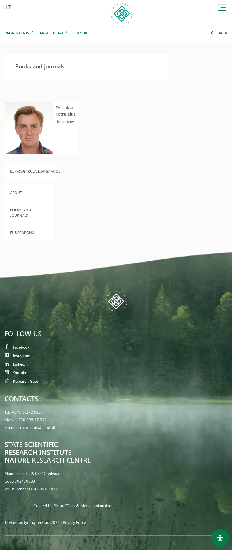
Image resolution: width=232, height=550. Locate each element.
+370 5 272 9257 (27, 412)
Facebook (17, 347)
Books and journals (20, 212)
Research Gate (21, 381)
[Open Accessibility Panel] (220, 538)
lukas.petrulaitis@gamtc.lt (29, 171)
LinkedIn (16, 364)
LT (8, 7)
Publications (22, 232)
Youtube (16, 372)
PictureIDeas (64, 505)
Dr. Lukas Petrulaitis (66, 111)
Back (219, 33)
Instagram (17, 355)
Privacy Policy (74, 522)
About (16, 192)
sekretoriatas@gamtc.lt (35, 427)
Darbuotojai (50, 33)
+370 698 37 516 (31, 419)
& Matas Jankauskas (94, 505)
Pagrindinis (17, 33)
